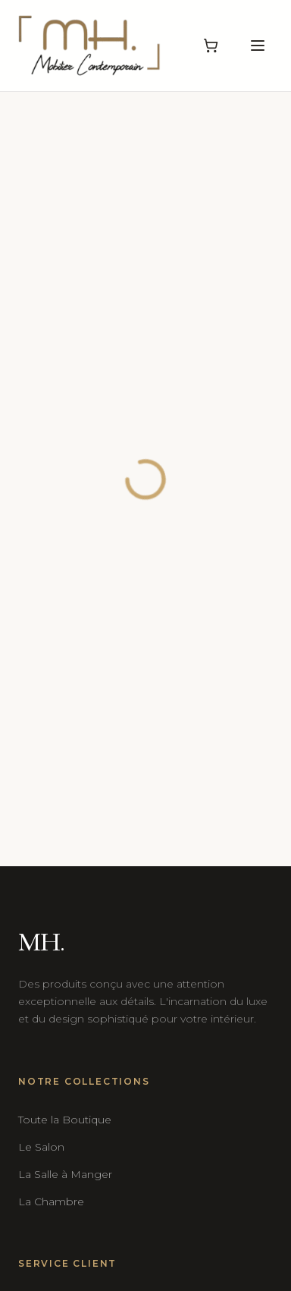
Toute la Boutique (64, 1119)
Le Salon (41, 1147)
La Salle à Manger (65, 1174)
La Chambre (51, 1201)
